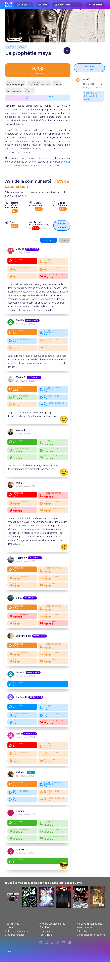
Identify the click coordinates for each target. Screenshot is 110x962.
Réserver (89, 67)
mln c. (19, 483)
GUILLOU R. (22, 849)
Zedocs (20, 249)
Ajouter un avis (62, 225)
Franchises (45, 927)
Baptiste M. (22, 697)
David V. (20, 320)
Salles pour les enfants (16, 931)
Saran (22, 47)
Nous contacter (84, 927)
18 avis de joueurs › (37, 70)
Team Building (46, 931)
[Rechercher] (67, 4)
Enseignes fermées (14, 934)
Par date (64, 240)
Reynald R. (21, 811)
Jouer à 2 (10, 927)
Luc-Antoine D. (23, 635)
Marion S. (21, 377)
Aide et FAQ (82, 931)
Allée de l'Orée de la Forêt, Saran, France (93, 86)
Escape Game (8, 4)
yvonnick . (21, 430)
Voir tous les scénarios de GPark (91, 96)
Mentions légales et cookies (91, 934)
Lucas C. (20, 672)
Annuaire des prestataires (52, 923)
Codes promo (12, 923)
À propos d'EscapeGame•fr (90, 923)
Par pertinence (48, 240)
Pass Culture (46, 934)
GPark (11, 47)
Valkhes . (21, 772)
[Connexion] (95, 4)
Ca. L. (19, 597)
